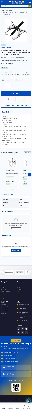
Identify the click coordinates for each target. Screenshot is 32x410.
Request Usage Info (16, 228)
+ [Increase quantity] (13, 86)
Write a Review (16, 250)
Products (9, 10)
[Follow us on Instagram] (26, 328)
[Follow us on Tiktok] (22, 332)
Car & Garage (4, 296)
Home (3, 10)
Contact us (19, 289)
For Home (3, 287)
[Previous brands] (3, 272)
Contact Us (3, 304)
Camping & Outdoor (5, 291)
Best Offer (3, 285)
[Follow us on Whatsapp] (18, 328)
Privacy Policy (4, 308)
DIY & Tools (3, 289)
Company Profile (20, 285)
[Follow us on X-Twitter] (26, 332)
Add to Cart (16, 93)
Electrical (3, 293)
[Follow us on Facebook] (22, 328)
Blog (18, 291)
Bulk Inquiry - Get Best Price (16, 105)
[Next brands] (29, 272)
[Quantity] (8, 86)
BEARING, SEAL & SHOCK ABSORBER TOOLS (15, 12)
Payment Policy (4, 311)
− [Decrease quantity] (2, 86)
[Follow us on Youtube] (18, 332)
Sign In (18, 287)
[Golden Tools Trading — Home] (16, 2)
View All (27, 152)
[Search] (14, 6)
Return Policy (4, 313)
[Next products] (29, 174)
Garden (2, 298)
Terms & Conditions (5, 306)
